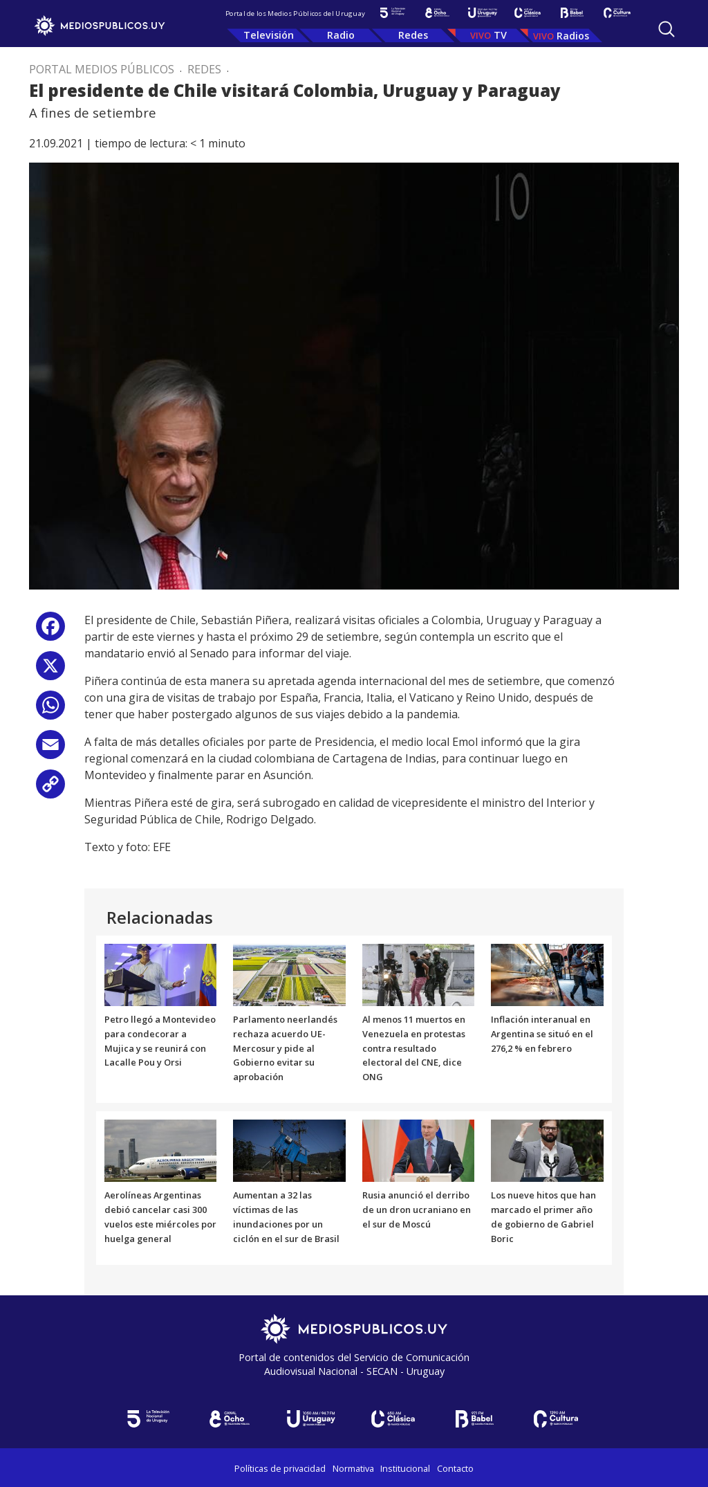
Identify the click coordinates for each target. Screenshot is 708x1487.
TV (500, 35)
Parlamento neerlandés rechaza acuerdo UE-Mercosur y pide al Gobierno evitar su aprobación (285, 1048)
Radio (341, 35)
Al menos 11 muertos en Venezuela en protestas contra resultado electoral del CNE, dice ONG (413, 1048)
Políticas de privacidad (280, 1468)
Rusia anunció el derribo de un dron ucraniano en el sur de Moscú (416, 1209)
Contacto (455, 1468)
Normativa (353, 1468)
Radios (573, 35)
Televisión (268, 35)
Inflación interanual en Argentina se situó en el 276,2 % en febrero (542, 1034)
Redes (413, 35)
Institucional (405, 1468)
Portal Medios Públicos (101, 69)
